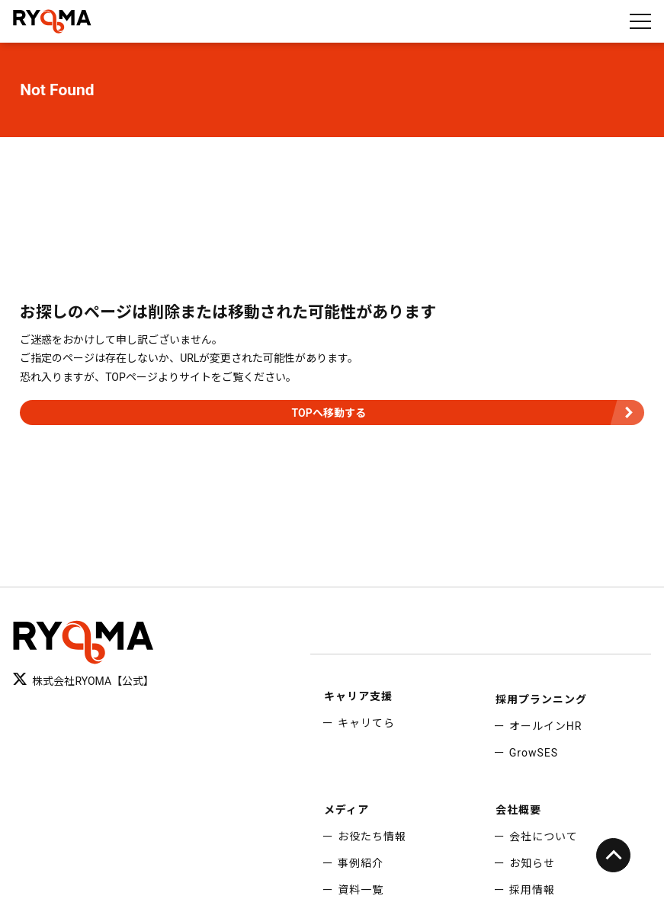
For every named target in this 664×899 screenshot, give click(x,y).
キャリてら (366, 723)
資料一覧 (360, 890)
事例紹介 (360, 863)
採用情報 (532, 890)
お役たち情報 (372, 836)
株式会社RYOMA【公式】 (83, 680)
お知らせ (532, 863)
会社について (543, 836)
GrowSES (533, 753)
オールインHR (545, 726)
